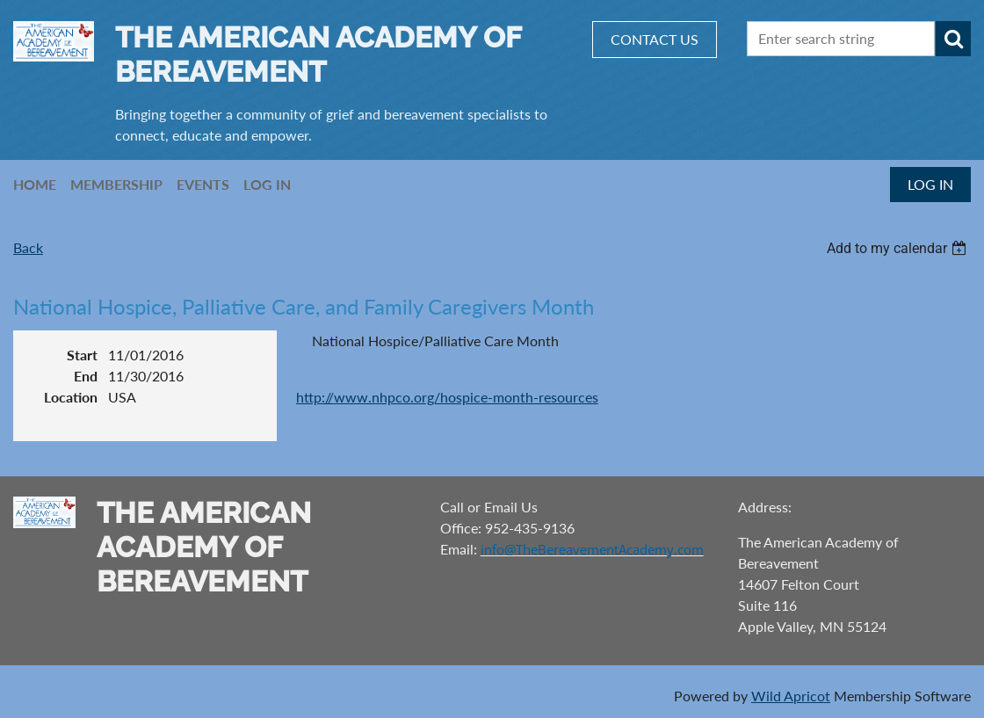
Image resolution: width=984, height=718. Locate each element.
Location (71, 396)
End (86, 375)
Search (953, 38)
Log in (930, 184)
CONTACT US (654, 39)
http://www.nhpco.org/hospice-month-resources (447, 396)
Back (28, 247)
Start (82, 354)
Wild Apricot (790, 695)
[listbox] (899, 248)
